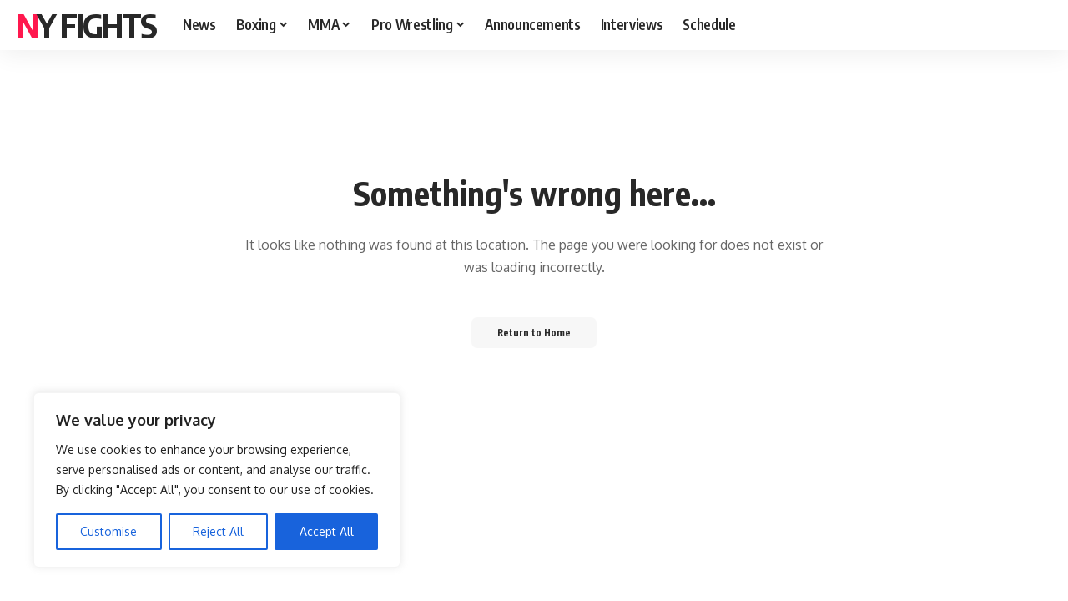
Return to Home (534, 332)
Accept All (327, 531)
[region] (216, 480)
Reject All (218, 531)
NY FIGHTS (86, 25)
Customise (108, 531)
